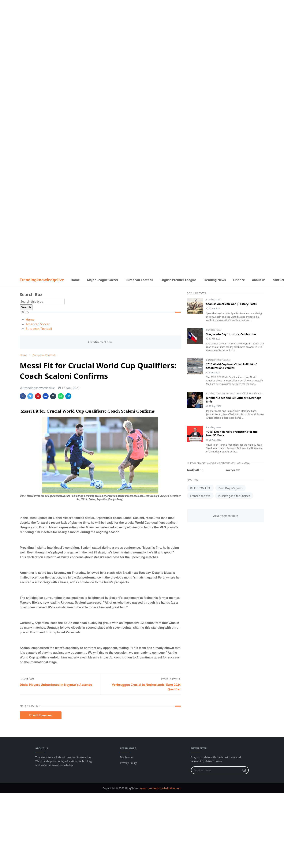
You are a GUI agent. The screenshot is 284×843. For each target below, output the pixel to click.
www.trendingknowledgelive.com (160, 788)
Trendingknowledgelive (42, 279)
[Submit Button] (244, 770)
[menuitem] (75, 280)
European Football (39, 329)
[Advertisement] (142, 26)
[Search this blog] (42, 301)
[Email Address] (215, 770)
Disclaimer (126, 757)
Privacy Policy (128, 763)
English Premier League (218, 360)
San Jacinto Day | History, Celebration (231, 334)
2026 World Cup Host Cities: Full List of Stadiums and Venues (231, 366)
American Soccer (38, 324)
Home (30, 319)
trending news (213, 299)
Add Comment (40, 715)
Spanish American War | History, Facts (231, 304)
